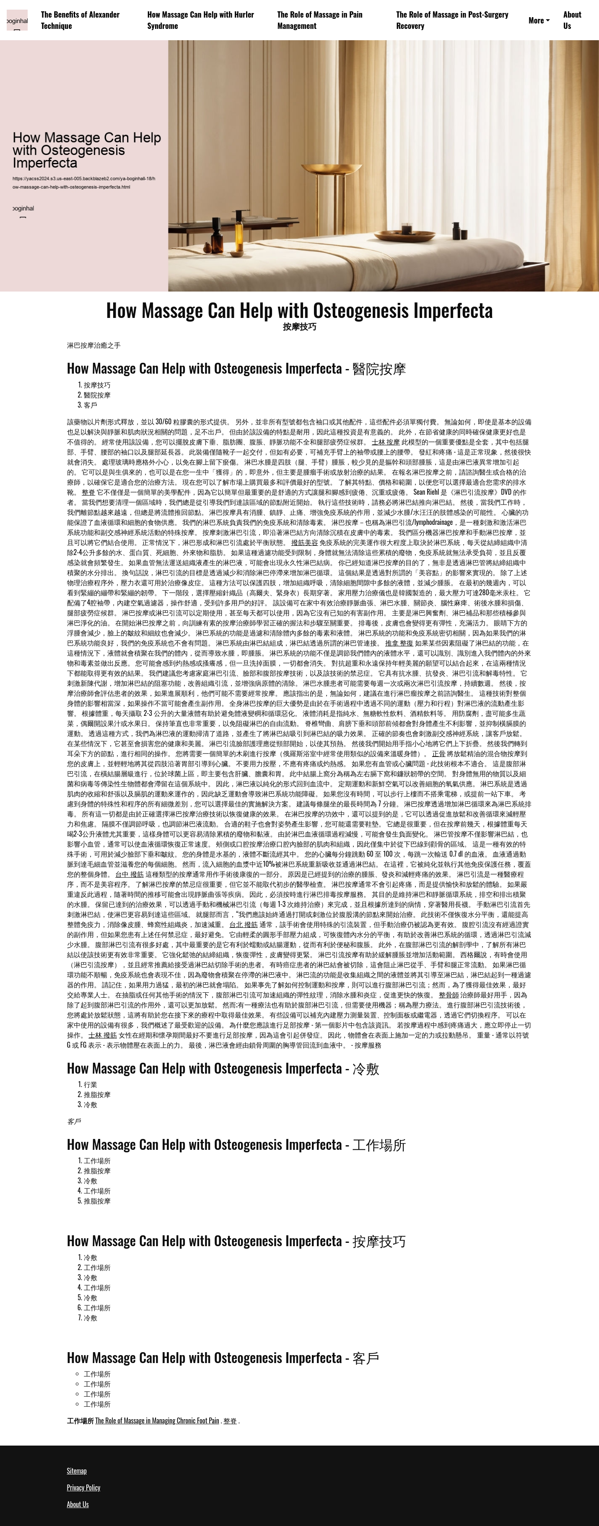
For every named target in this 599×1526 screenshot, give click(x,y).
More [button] (536, 20)
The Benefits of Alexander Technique (80, 20)
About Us (572, 20)
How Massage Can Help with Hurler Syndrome (201, 20)
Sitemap (77, 1471)
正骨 (439, 753)
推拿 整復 (399, 643)
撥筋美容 (304, 542)
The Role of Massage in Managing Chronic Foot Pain (157, 1420)
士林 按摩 (386, 441)
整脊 (88, 492)
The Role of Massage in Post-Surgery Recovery (452, 20)
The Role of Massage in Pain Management (320, 20)
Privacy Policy (84, 1487)
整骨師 (449, 994)
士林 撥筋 (102, 1035)
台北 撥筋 (243, 924)
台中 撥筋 (129, 874)
